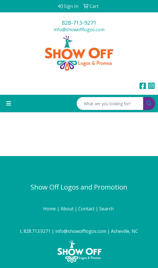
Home (50, 209)
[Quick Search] (110, 103)
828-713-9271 (79, 22)
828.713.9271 (37, 231)
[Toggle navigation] (9, 103)
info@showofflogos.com (79, 29)
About (68, 209)
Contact (87, 209)
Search (107, 209)
